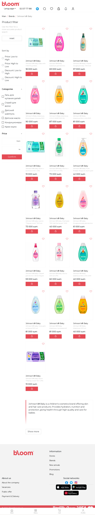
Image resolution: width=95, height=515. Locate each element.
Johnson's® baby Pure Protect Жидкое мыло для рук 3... (83, 171)
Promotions (54, 470)
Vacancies (6, 487)
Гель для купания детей (11, 97)
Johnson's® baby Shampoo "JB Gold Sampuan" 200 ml (59, 223)
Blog (51, 474)
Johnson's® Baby (33, 61)
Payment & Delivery (10, 496)
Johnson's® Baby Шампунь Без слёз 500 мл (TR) (82, 118)
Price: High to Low (10, 65)
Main (4, 16)
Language (9, 8)
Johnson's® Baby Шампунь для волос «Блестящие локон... (57, 66)
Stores (52, 456)
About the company (10, 483)
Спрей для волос (9, 104)
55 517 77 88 (26, 9)
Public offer (7, 492)
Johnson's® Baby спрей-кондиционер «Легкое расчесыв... (82, 66)
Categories (12, 89)
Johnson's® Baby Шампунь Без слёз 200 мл (82, 276)
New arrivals (54, 465)
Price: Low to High (9, 58)
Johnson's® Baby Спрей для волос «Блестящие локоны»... (35, 276)
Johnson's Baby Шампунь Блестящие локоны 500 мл (35, 118)
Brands (12, 16)
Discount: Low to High (11, 72)
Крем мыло (9, 127)
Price (12, 133)
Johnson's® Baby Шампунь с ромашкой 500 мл (58, 328)
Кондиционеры (12, 122)
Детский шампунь (8, 112)
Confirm (12, 157)
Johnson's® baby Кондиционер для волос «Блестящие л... (83, 223)
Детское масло (11, 118)
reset (11, 38)
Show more (33, 431)
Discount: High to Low (12, 79)
